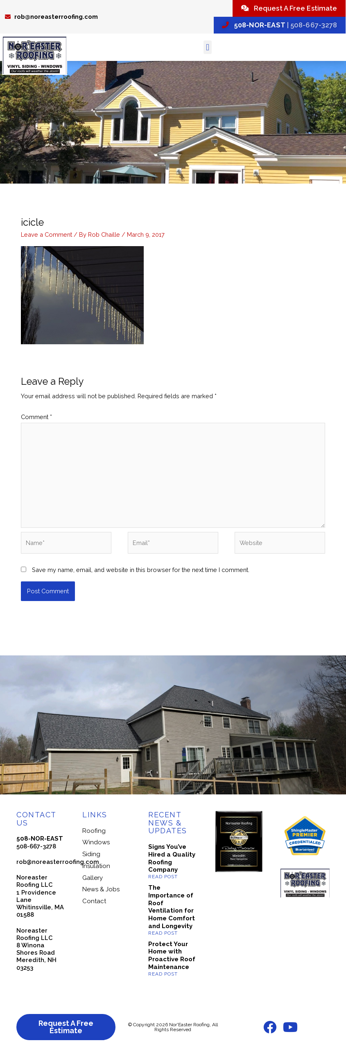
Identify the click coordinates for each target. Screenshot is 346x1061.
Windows (96, 846)
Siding (91, 858)
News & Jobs (101, 893)
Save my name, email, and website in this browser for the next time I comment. (140, 574)
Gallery (92, 882)
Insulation (96, 870)
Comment (36, 421)
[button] (207, 51)
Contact (94, 905)
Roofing (94, 835)
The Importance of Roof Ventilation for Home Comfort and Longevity (171, 911)
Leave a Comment (46, 239)
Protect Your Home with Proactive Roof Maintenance (171, 960)
